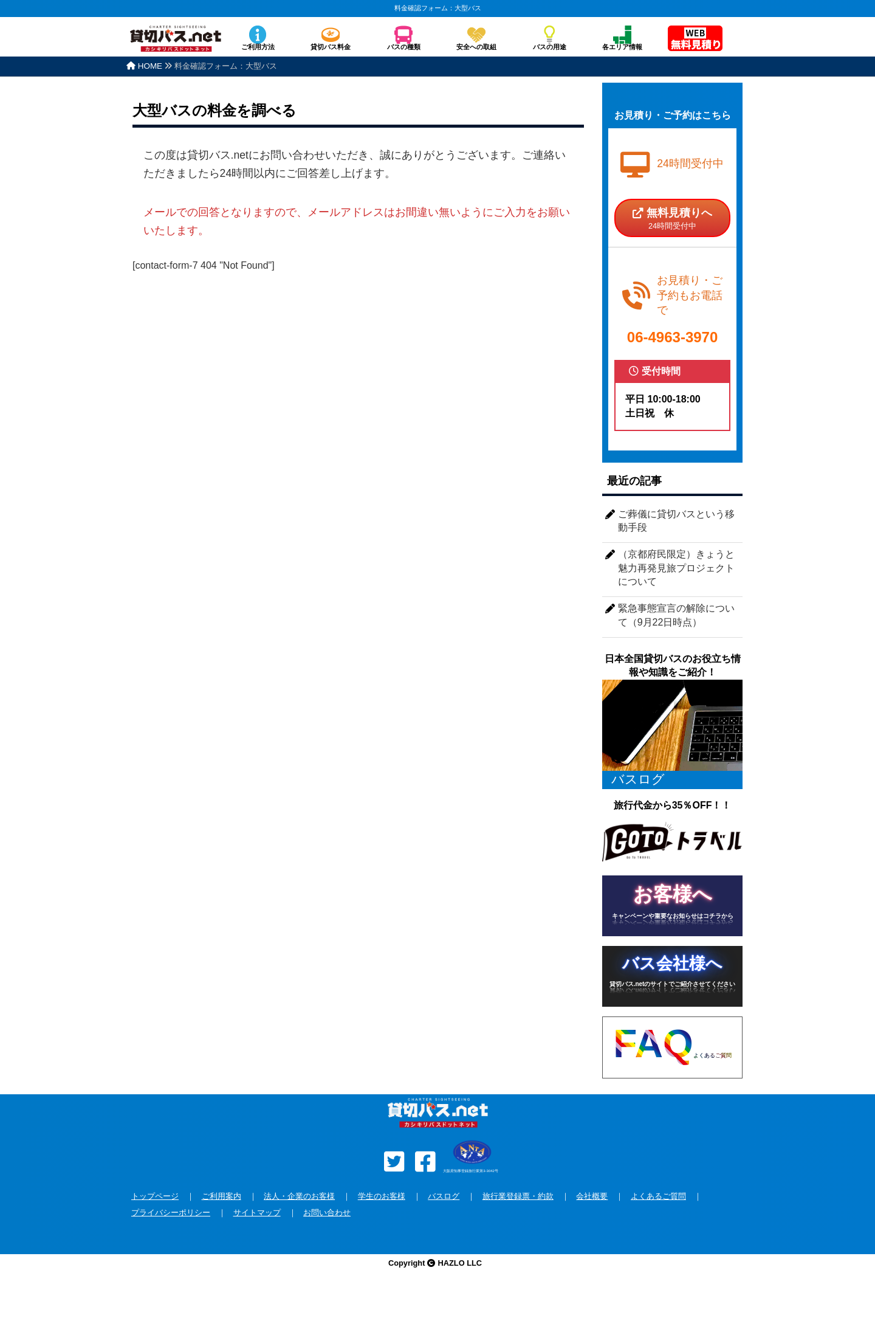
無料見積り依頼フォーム (695, 39)
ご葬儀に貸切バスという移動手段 (676, 521)
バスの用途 (549, 46)
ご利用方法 (258, 46)
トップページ (155, 1196)
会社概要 (592, 1196)
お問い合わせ (327, 1212)
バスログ (443, 1196)
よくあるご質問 (658, 1196)
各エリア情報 (622, 46)
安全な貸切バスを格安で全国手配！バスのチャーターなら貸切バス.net (175, 44)
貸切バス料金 (331, 46)
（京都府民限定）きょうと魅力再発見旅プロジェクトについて (676, 568)
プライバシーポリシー (170, 1212)
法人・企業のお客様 (299, 1196)
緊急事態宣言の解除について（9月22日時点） (676, 615)
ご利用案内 (221, 1196)
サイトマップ (257, 1212)
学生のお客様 (381, 1196)
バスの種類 (403, 46)
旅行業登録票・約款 (518, 1196)
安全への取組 (476, 46)
